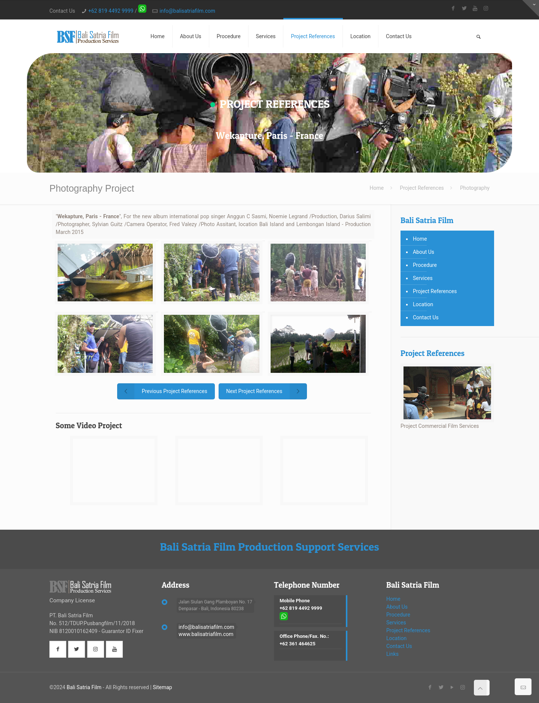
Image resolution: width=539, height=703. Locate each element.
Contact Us (426, 317)
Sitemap (162, 687)
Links (392, 654)
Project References (422, 188)
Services (423, 278)
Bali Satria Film (84, 687)
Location (423, 304)
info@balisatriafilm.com (187, 11)
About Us (423, 252)
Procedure (425, 265)
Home (377, 188)
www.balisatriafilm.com (206, 634)
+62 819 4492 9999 (111, 11)
